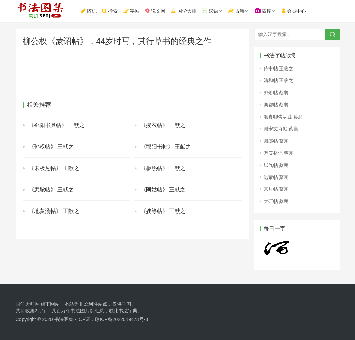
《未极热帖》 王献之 (54, 168)
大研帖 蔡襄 (276, 201)
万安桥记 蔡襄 (279, 153)
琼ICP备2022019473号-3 (121, 319)
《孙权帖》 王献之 (51, 147)
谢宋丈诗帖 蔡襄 (281, 129)
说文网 (158, 11)
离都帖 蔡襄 (276, 104)
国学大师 (187, 10)
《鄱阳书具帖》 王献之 (57, 125)
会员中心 (297, 11)
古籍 (240, 11)
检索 (113, 11)
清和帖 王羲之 (279, 80)
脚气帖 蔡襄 (276, 165)
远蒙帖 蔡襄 (276, 177)
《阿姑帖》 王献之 (163, 189)
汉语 (213, 11)
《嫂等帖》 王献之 (163, 211)
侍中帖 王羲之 (279, 68)
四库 (266, 11)
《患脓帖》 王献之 (51, 189)
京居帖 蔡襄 (276, 189)
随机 (92, 11)
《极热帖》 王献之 (163, 168)
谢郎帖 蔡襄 (276, 141)
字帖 (135, 11)
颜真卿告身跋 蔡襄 (283, 117)
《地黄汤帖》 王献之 (54, 211)
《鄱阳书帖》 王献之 (165, 147)
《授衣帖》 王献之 (163, 125)
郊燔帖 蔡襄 (276, 92)
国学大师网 (28, 304)
